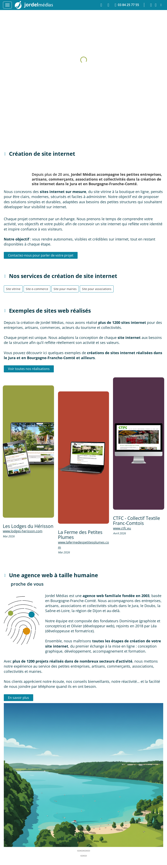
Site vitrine (13, 289)
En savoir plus (18, 697)
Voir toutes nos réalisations (29, 369)
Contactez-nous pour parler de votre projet (40, 255)
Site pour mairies (65, 289)
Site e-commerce (37, 289)
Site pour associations (96, 289)
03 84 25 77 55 (127, 5)
